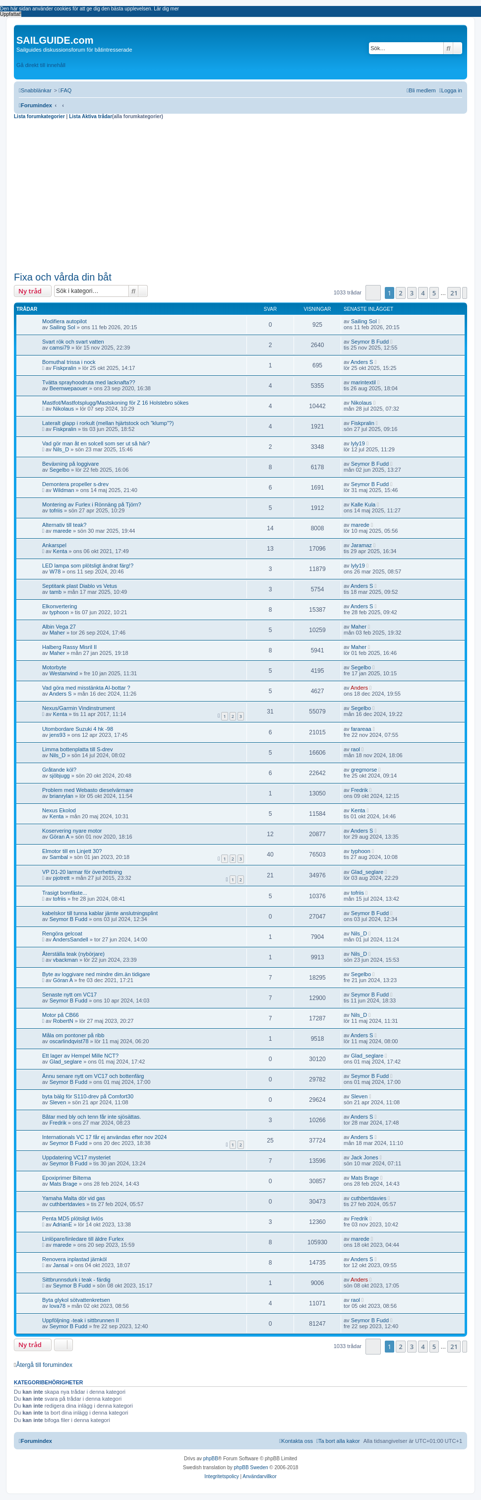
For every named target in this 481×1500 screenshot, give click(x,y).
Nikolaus (63, 409)
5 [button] (434, 292)
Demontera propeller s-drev (75, 484)
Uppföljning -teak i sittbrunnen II (80, 1320)
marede (62, 531)
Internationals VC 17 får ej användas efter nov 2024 (104, 1137)
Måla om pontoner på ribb (73, 1035)
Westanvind (64, 673)
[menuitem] (65, 90)
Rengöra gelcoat (62, 933)
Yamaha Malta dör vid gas (73, 1198)
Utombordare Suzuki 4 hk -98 (77, 729)
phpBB (210, 1458)
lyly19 (358, 443)
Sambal (59, 857)
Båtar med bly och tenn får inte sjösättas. (91, 1117)
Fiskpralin (64, 368)
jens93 (57, 735)
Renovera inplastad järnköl (74, 1259)
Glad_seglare (367, 872)
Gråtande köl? (59, 770)
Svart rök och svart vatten (73, 342)
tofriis (56, 510)
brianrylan (61, 796)
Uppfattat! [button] (10, 14)
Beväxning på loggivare (70, 464)
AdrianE (62, 1224)
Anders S (362, 362)
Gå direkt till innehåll (40, 65)
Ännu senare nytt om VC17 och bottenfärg (93, 1076)
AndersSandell (70, 939)
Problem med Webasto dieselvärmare (87, 790)
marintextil (363, 382)
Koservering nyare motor (72, 831)
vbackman (65, 960)
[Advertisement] (240, 194)
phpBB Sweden (251, 1467)
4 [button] (422, 292)
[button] (373, 292)
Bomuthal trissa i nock (69, 362)
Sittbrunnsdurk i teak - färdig (76, 1280)
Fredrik (359, 790)
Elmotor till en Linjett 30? (72, 851)
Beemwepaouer (69, 388)
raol (355, 749)
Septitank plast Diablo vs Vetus (79, 586)
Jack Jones (364, 1157)
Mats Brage (63, 1184)
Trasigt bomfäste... (64, 893)
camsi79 (60, 348)
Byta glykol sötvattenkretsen (76, 1300)
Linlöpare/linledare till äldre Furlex (82, 1239)
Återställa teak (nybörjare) (73, 954)
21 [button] (454, 292)
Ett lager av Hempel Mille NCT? (80, 1056)
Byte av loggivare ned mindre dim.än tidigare (96, 974)
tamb (55, 592)
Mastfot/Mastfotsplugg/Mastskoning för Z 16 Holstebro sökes (115, 403)
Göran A (59, 837)
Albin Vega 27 (59, 627)
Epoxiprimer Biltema (66, 1178)
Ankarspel (54, 545)
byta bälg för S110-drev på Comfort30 (87, 1096)
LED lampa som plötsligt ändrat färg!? (87, 566)
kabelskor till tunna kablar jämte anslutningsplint (100, 913)
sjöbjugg (60, 776)
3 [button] (412, 292)
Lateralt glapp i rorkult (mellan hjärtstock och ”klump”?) (108, 423)
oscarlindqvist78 (69, 1041)
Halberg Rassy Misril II (69, 647)
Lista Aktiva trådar (90, 116)
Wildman (63, 490)
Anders (359, 688)
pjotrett (61, 878)
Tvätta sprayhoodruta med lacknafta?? (88, 382)
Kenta (60, 551)
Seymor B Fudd (370, 342)
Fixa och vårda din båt (63, 277)
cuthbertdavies (67, 1204)
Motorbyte (54, 667)
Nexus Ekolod (59, 810)
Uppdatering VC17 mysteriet (76, 1157)
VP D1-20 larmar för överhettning (82, 872)
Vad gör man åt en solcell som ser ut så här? (96, 443)
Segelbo (59, 470)
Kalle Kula (363, 504)
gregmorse (364, 770)
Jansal (61, 1265)
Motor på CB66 (60, 1015)
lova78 (57, 1306)
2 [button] (400, 292)
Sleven (58, 1102)
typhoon (59, 612)
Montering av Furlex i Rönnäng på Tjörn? (91, 504)
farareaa (361, 729)
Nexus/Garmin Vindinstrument (78, 708)
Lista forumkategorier (40, 116)
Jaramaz (361, 545)
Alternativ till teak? (64, 525)
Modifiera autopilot (64, 321)
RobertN (63, 1021)
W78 (55, 571)
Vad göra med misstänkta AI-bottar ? (86, 688)
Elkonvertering (59, 606)
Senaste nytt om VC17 (69, 995)
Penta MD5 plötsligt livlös (72, 1218)
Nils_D (61, 449)
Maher (57, 633)
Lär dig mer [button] (166, 8)
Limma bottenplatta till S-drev (77, 749)
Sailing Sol (62, 327)
